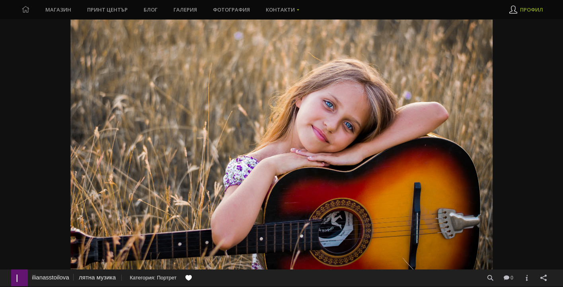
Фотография (231, 9)
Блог (151, 9)
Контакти (280, 9)
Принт (107, 9)
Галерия (185, 9)
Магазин (58, 9)
